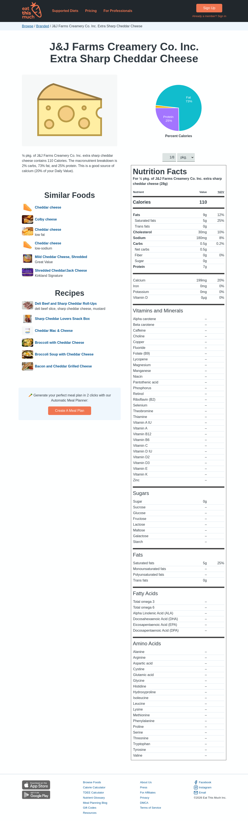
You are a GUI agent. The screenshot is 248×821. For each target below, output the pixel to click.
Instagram (202, 787)
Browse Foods (92, 782)
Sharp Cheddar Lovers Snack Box (62, 319)
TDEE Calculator (93, 792)
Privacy (144, 797)
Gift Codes (89, 807)
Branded (42, 26)
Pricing (90, 11)
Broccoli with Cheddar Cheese (59, 342)
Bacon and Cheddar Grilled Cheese (63, 366)
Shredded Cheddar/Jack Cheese (61, 270)
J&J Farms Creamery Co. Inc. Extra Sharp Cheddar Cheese (124, 53)
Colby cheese (46, 219)
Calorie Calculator (94, 787)
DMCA (144, 802)
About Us (146, 782)
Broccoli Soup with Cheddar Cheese (64, 354)
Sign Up (209, 8)
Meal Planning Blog (95, 802)
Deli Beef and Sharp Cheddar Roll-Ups (66, 303)
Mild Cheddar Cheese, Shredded (61, 257)
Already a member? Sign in (209, 16)
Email (200, 793)
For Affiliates (147, 792)
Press (143, 787)
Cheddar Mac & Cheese (54, 330)
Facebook (202, 782)
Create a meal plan (69, 410)
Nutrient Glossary (94, 797)
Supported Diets (65, 11)
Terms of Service (150, 807)
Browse (27, 26)
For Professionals (117, 11)
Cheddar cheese (48, 207)
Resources (89, 813)
